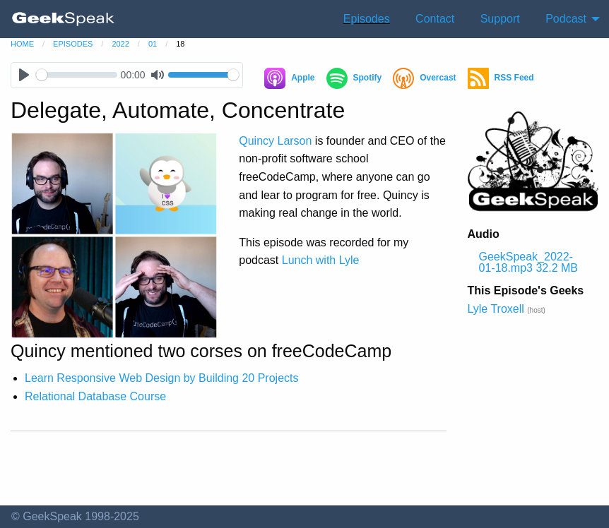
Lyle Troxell (496, 309)
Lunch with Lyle (321, 260)
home (22, 44)
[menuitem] (64, 19)
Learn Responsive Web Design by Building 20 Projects (161, 378)
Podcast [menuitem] (565, 19)
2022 (120, 44)
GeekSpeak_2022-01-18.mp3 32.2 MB (529, 262)
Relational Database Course (95, 396)
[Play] (23, 75)
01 (152, 44)
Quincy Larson (275, 141)
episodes (73, 44)
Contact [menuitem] (434, 19)
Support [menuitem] (500, 19)
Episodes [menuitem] (366, 19)
